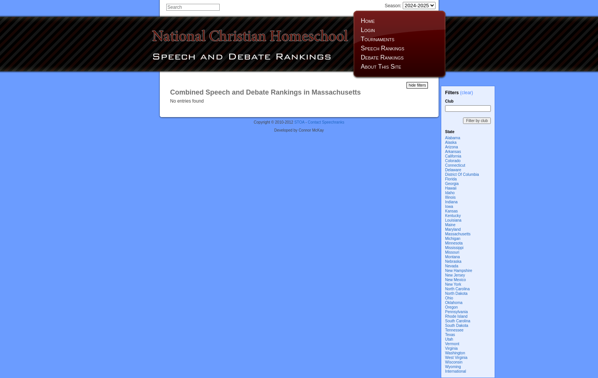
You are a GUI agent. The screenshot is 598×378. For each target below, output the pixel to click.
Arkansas (453, 152)
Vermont (452, 344)
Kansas (451, 211)
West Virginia (456, 357)
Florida (451, 179)
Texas (450, 335)
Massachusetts (458, 234)
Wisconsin (454, 362)
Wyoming (453, 367)
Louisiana (453, 220)
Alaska (451, 142)
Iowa (449, 206)
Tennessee (454, 330)
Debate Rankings (382, 57)
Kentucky (453, 216)
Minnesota (454, 243)
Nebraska (453, 261)
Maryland (453, 229)
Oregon (451, 307)
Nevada (451, 266)
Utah (449, 339)
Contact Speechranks (326, 122)
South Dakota (456, 325)
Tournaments (377, 39)
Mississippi (454, 248)
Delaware (453, 170)
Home (368, 21)
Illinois (450, 197)
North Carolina (457, 289)
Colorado (453, 161)
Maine (450, 225)
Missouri (452, 252)
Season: (410, 5)
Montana (452, 257)
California (453, 156)
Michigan (452, 238)
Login (368, 30)
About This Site (381, 66)
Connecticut (455, 165)
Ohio (449, 298)
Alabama (452, 138)
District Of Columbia (462, 174)
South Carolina (457, 321)
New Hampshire (458, 271)
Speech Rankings (382, 48)
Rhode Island (456, 316)
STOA (299, 122)
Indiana (451, 202)
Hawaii (451, 188)
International (455, 371)
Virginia (451, 348)
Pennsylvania (456, 312)
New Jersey (455, 275)
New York (453, 284)
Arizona (451, 147)
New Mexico (455, 280)
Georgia (452, 184)
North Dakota (456, 293)
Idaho (450, 193)
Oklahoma (454, 303)
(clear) (466, 92)
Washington (455, 353)
